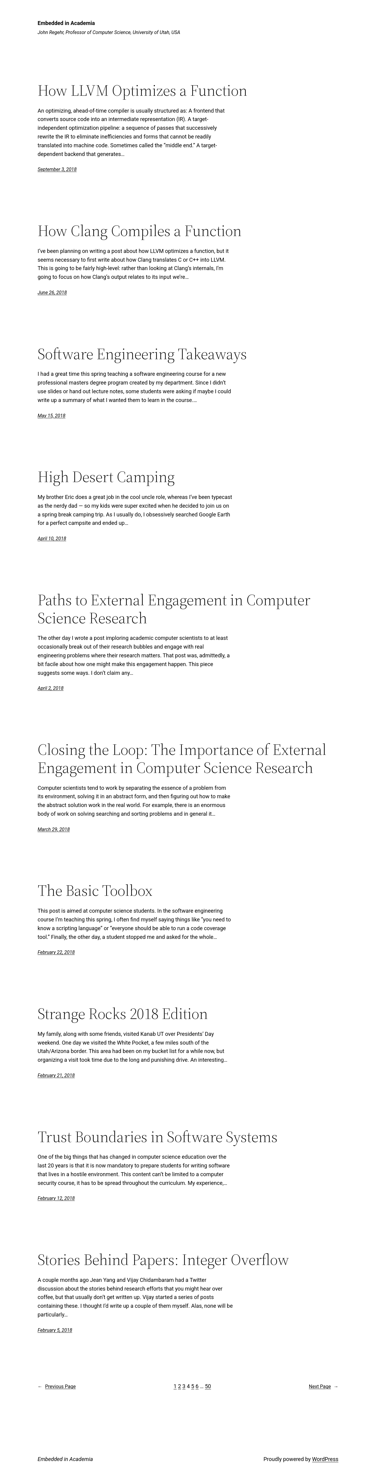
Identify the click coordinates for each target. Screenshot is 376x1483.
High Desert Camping (106, 477)
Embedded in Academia (66, 23)
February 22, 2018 (56, 952)
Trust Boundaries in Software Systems (158, 1137)
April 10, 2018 (52, 538)
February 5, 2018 (55, 1330)
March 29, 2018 (54, 829)
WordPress (325, 1459)
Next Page (323, 1387)
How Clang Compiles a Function (140, 231)
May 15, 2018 (51, 416)
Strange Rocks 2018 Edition (123, 1014)
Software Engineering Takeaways (142, 354)
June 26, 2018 (52, 292)
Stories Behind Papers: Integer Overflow (163, 1260)
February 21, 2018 (56, 1075)
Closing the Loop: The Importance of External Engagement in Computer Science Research (182, 758)
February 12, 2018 (56, 1198)
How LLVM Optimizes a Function (142, 90)
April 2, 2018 (50, 688)
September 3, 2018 (57, 169)
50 (208, 1386)
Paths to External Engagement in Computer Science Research (174, 609)
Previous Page (57, 1387)
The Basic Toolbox (95, 890)
